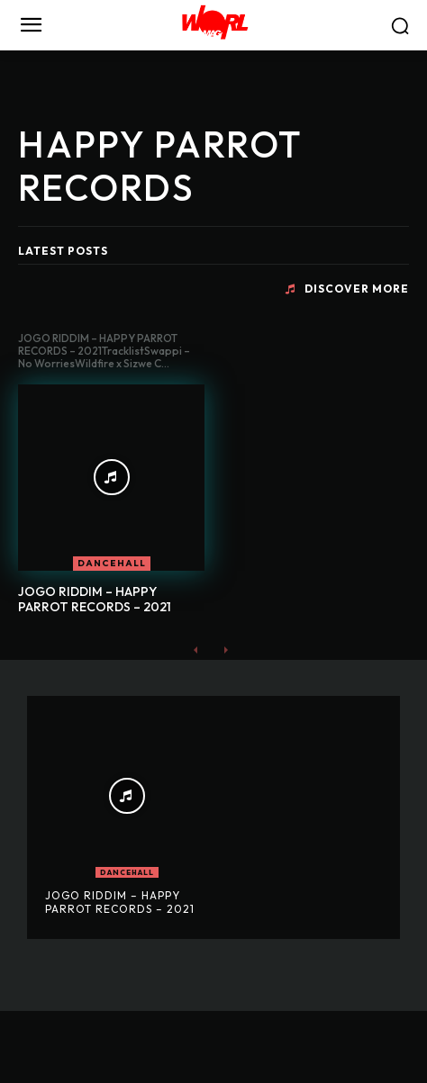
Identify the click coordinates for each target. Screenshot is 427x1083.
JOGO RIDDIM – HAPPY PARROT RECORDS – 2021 (94, 599)
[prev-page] (196, 648)
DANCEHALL (111, 563)
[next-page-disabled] (225, 648)
